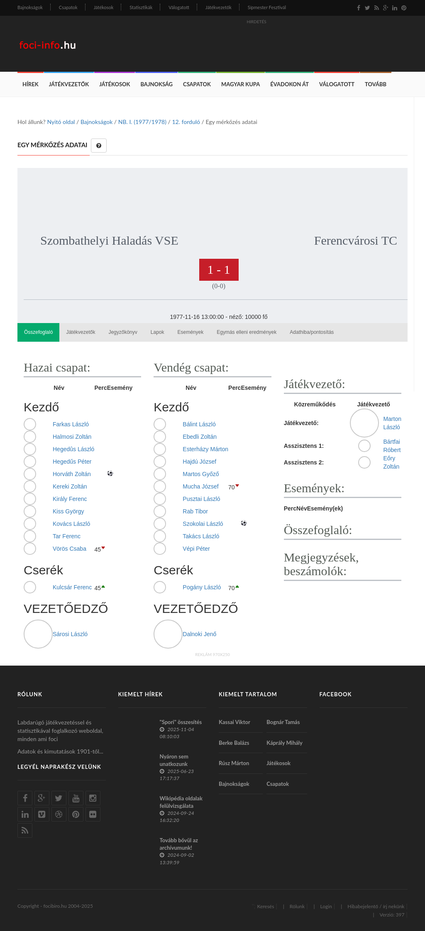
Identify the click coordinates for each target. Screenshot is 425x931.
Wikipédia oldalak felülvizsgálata (181, 802)
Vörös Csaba (69, 548)
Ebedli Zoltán (200, 436)
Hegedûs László (73, 449)
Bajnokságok (30, 7)
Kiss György (68, 511)
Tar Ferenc (67, 536)
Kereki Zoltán (70, 486)
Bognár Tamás (283, 722)
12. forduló (186, 121)
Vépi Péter (196, 548)
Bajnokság (156, 84)
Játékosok (104, 7)
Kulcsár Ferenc (72, 587)
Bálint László (199, 424)
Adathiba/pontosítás (312, 332)
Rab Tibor (195, 511)
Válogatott (179, 7)
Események (191, 332)
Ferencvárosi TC (355, 240)
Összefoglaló (38, 332)
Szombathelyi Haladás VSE (109, 240)
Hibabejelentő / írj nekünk (375, 906)
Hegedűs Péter (72, 461)
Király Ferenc (70, 499)
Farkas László (71, 424)
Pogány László (202, 587)
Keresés (265, 906)
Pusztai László (201, 499)
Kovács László (71, 523)
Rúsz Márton (234, 763)
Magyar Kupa (240, 84)
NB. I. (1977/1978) (142, 121)
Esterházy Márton (205, 449)
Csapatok (68, 7)
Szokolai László (203, 523)
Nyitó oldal (61, 121)
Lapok (157, 332)
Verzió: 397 (391, 915)
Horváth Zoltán (72, 474)
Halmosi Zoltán (72, 436)
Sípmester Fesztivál (267, 7)
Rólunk (297, 906)
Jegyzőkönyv (122, 332)
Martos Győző (201, 474)
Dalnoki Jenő (199, 634)
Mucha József (200, 486)
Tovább (375, 84)
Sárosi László (70, 634)
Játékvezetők (218, 7)
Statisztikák (140, 7)
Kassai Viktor (234, 722)
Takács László (201, 536)
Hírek (30, 84)
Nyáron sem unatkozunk (174, 760)
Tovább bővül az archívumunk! (179, 844)
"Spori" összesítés (181, 722)
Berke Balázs (234, 742)
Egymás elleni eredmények (246, 332)
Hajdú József (199, 461)
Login (326, 906)
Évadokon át (289, 84)
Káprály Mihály (284, 742)
